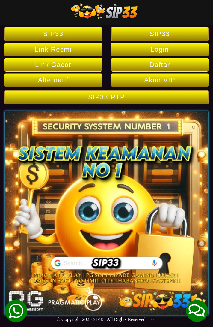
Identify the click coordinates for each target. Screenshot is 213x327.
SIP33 (53, 34)
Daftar (159, 64)
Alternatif (53, 80)
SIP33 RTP (106, 97)
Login (160, 49)
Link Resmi (53, 49)
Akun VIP (159, 80)
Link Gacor (53, 64)
